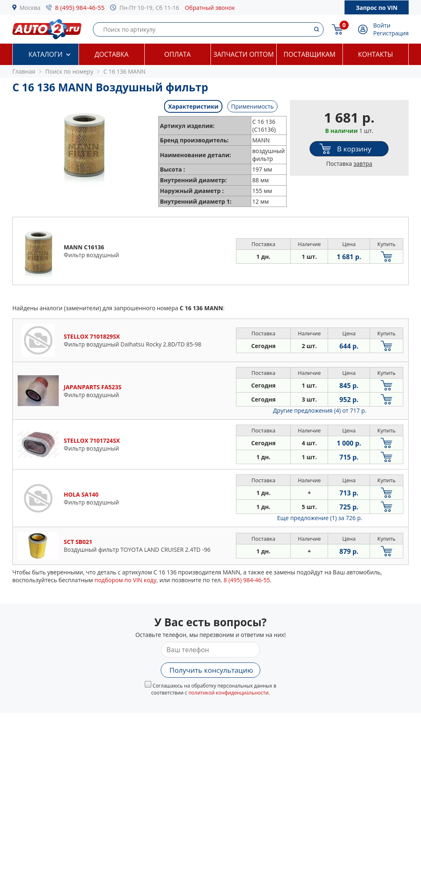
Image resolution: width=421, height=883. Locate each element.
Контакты (375, 54)
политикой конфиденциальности (228, 692)
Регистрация (391, 33)
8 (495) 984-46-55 (80, 7)
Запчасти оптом (243, 54)
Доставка (112, 54)
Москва (30, 8)
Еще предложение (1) (319, 518)
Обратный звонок (210, 8)
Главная (23, 71)
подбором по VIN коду (126, 580)
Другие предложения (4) (319, 410)
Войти (382, 25)
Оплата (177, 54)
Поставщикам (309, 54)
